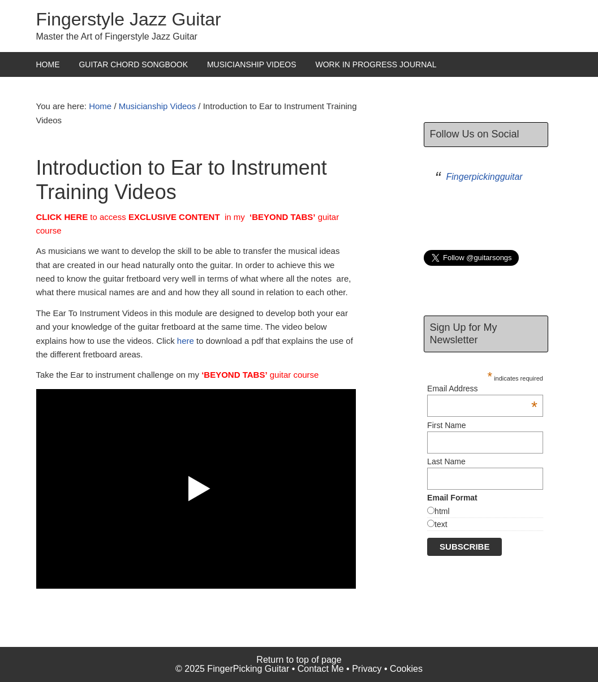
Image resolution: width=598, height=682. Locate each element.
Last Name (446, 461)
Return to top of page (298, 659)
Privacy (366, 669)
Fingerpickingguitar (484, 177)
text (441, 524)
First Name (446, 425)
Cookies (406, 669)
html (441, 511)
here (185, 341)
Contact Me (321, 669)
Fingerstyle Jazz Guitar (128, 19)
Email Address (482, 388)
